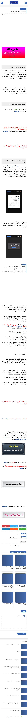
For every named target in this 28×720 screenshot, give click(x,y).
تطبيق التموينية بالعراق (15, 651)
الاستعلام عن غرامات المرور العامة (13, 644)
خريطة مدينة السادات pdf (15, 710)
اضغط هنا (5, 131)
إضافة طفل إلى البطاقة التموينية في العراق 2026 (10, 673)
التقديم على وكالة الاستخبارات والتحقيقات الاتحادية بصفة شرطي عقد (13, 271)
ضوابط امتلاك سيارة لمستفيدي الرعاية (17, 266)
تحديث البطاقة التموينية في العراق (13, 695)
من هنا (21, 403)
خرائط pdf (23, 8)
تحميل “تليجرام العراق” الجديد (18, 269)
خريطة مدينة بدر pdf (8, 603)
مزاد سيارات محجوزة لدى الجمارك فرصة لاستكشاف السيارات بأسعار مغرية (13, 268)
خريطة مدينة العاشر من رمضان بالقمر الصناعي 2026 (8, 586)
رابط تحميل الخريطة (12, 166)
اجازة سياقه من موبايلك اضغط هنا (13, 681)
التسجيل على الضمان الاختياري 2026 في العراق (11, 703)
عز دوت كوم (8, 716)
